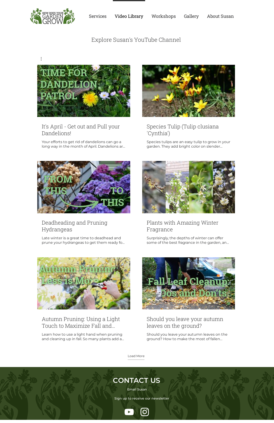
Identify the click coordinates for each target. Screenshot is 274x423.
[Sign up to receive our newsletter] (141, 398)
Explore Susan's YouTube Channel (136, 39)
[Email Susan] (137, 389)
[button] (43, 58)
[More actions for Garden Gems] (43, 58)
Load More (136, 356)
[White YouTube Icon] (129, 412)
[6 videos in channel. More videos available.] (136, 203)
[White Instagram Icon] (144, 412)
